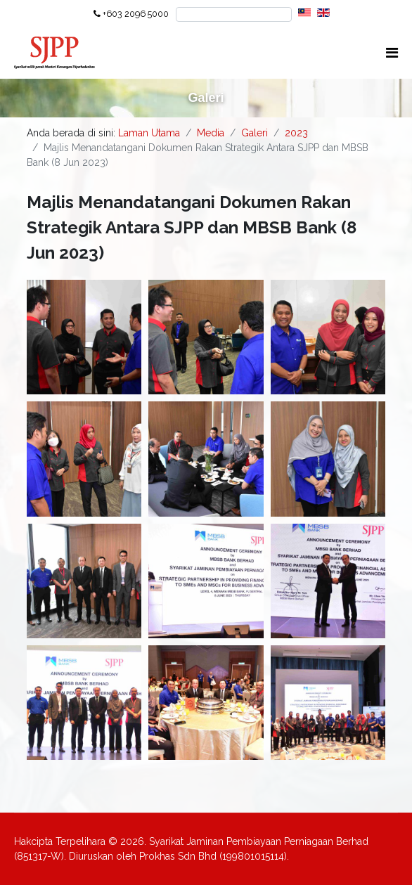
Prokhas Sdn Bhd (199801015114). (214, 856)
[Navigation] (392, 53)
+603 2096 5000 (136, 13)
